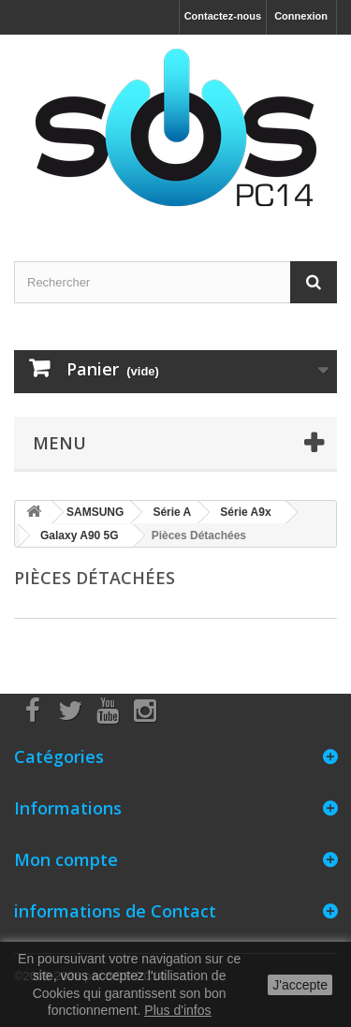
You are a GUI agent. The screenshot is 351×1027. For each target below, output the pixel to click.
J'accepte (300, 984)
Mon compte (66, 859)
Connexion (301, 16)
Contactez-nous (223, 16)
